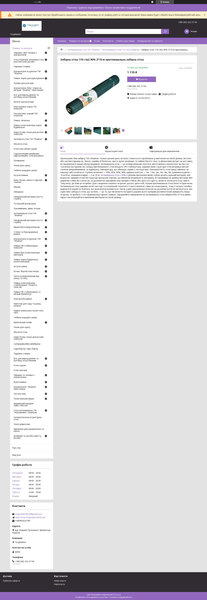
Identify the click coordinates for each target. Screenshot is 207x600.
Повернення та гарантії (150, 40)
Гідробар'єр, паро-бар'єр (26, 349)
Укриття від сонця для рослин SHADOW (29, 133)
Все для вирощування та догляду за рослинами (26, 96)
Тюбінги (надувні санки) (25, 170)
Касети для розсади (24, 102)
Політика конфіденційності (121, 597)
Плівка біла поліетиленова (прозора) (27, 254)
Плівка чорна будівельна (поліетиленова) (26, 261)
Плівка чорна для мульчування (29, 78)
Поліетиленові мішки (24, 399)
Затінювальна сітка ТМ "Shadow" (84, 49)
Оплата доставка (125, 40)
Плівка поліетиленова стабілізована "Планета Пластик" (25, 285)
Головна (61, 40)
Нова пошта (60, 580)
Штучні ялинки (21, 175)
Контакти (108, 40)
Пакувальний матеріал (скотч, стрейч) (28, 198)
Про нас (16, 447)
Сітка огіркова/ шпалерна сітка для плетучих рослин (29, 61)
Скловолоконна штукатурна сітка (27, 418)
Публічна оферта (11, 580)
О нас (97, 40)
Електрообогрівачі (23, 299)
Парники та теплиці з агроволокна (24, 376)
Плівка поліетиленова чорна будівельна (28, 126)
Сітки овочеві (20, 370)
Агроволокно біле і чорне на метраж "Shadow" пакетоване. (29, 89)
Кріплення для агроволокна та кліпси (29, 430)
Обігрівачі (18, 192)
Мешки (17, 187)
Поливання (19, 161)
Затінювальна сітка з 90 (112, 175)
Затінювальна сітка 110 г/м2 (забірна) (120, 49)
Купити (143, 79)
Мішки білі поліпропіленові (27, 227)
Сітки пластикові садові (25, 149)
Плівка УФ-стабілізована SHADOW (26, 247)
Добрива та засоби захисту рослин (27, 437)
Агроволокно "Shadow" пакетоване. (25, 388)
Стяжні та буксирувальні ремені (26, 233)
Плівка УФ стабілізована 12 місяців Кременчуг (27, 293)
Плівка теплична (22, 120)
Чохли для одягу (22, 165)
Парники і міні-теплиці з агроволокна (25, 54)
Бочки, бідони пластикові (26, 271)
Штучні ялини (20, 266)
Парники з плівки (22, 67)
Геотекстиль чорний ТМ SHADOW (25, 115)
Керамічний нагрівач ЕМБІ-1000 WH (24, 405)
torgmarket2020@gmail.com (28, 514)
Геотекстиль (20, 394)
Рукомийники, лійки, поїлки (27, 209)
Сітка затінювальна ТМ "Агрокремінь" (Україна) (25, 411)
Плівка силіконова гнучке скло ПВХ (28, 312)
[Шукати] (165, 31)
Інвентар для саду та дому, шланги (27, 305)
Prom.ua (117, 594)
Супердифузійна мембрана (27, 344)
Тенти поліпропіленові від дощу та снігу (26, 277)
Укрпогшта (59, 584)
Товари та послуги (79, 40)
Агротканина (20, 382)
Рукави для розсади (24, 83)
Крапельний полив (23, 322)
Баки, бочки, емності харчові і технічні (28, 181)
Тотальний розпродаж (25, 204)
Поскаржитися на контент (97, 597)
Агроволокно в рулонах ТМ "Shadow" (27, 72)
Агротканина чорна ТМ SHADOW (25, 108)
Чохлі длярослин (22, 424)
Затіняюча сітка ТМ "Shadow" (28, 139)
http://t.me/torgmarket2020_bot (30, 517)
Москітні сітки (20, 144)
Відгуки (16, 454)
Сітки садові (20, 365)
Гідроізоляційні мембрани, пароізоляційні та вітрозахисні (28, 155)
